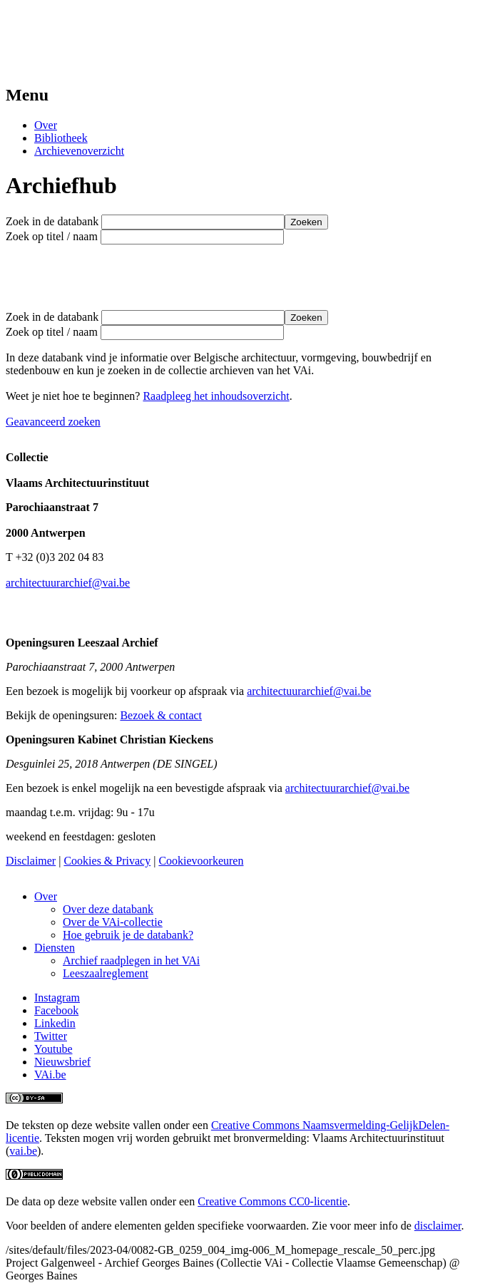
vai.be (23, 1151)
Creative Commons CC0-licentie (272, 1201)
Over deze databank (108, 909)
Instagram (57, 997)
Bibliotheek (61, 138)
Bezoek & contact (161, 715)
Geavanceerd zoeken (53, 422)
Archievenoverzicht (79, 151)
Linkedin (55, 1023)
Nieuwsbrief (62, 1062)
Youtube (53, 1049)
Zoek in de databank (52, 221)
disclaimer (437, 1226)
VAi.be (50, 1074)
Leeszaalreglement (105, 973)
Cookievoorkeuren (200, 861)
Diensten (54, 948)
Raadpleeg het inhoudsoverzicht (216, 396)
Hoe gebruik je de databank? (128, 935)
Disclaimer (31, 861)
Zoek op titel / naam (52, 236)
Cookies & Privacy (106, 861)
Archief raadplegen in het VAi (131, 960)
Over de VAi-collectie (113, 922)
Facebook (56, 1010)
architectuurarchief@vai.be (68, 583)
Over (45, 125)
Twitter (50, 1036)
